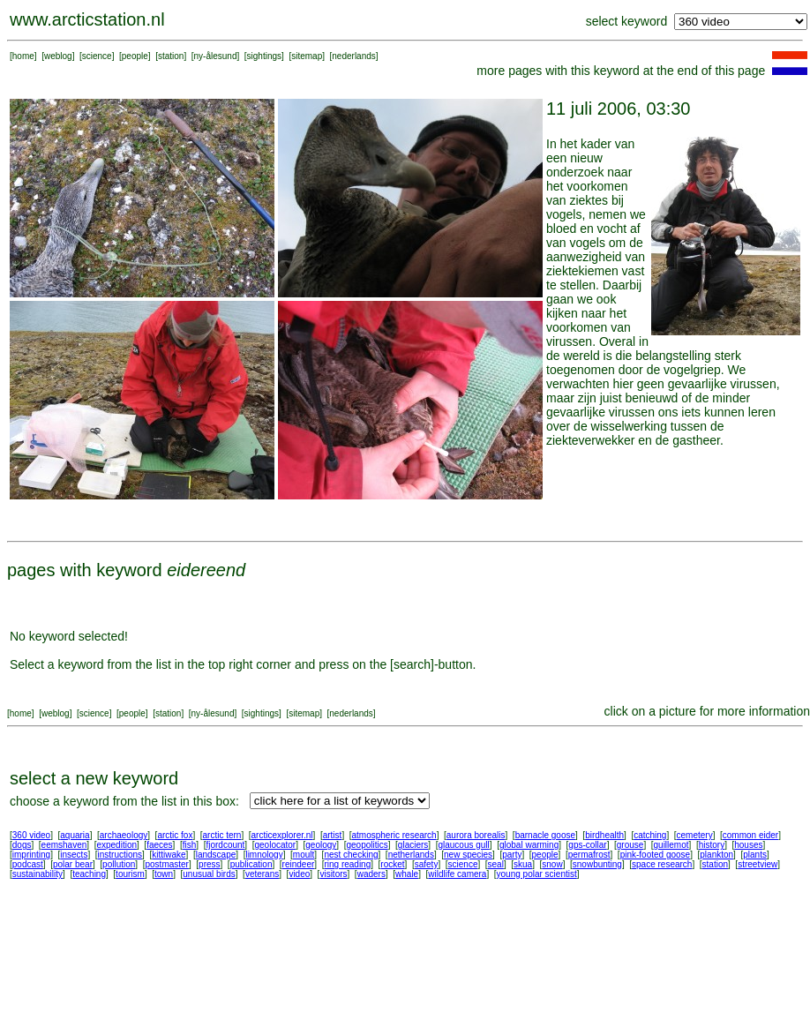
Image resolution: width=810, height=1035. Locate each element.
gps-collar (587, 845)
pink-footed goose (655, 854)
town (163, 874)
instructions (120, 854)
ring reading (347, 864)
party (511, 854)
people (135, 56)
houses (748, 845)
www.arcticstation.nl (87, 19)
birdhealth (604, 835)
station (171, 56)
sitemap (306, 56)
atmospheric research (394, 835)
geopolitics (366, 845)
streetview (757, 864)
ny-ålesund (215, 56)
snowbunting (597, 864)
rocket (392, 864)
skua (523, 864)
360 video (31, 835)
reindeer (298, 864)
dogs (22, 845)
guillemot (671, 845)
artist (332, 835)
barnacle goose (545, 835)
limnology (263, 854)
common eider (750, 835)
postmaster (166, 864)
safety (427, 864)
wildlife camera (457, 874)
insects (73, 854)
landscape (216, 854)
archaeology (123, 835)
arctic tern (222, 835)
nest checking (351, 854)
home (23, 56)
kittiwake (168, 854)
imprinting (31, 854)
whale (406, 874)
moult (303, 854)
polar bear (73, 864)
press (209, 864)
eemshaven (64, 845)
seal (496, 864)
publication (251, 864)
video (299, 874)
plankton (716, 854)
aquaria (74, 835)
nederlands (353, 56)
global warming (529, 845)
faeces (159, 845)
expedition (116, 845)
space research (662, 864)
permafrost (589, 854)
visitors (333, 874)
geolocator (275, 845)
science (97, 56)
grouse (630, 845)
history (711, 845)
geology (320, 845)
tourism (130, 874)
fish (190, 845)
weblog (58, 56)
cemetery (695, 835)
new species (468, 854)
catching (650, 835)
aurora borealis (476, 835)
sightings (264, 56)
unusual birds (209, 874)
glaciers (413, 845)
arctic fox (174, 835)
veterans (262, 874)
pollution (118, 864)
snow (552, 864)
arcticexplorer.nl (282, 835)
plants (755, 854)
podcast (27, 864)
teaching (89, 874)
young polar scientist (537, 874)
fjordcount (225, 845)
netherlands (411, 854)
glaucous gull (463, 845)
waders (371, 874)
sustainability (37, 874)
